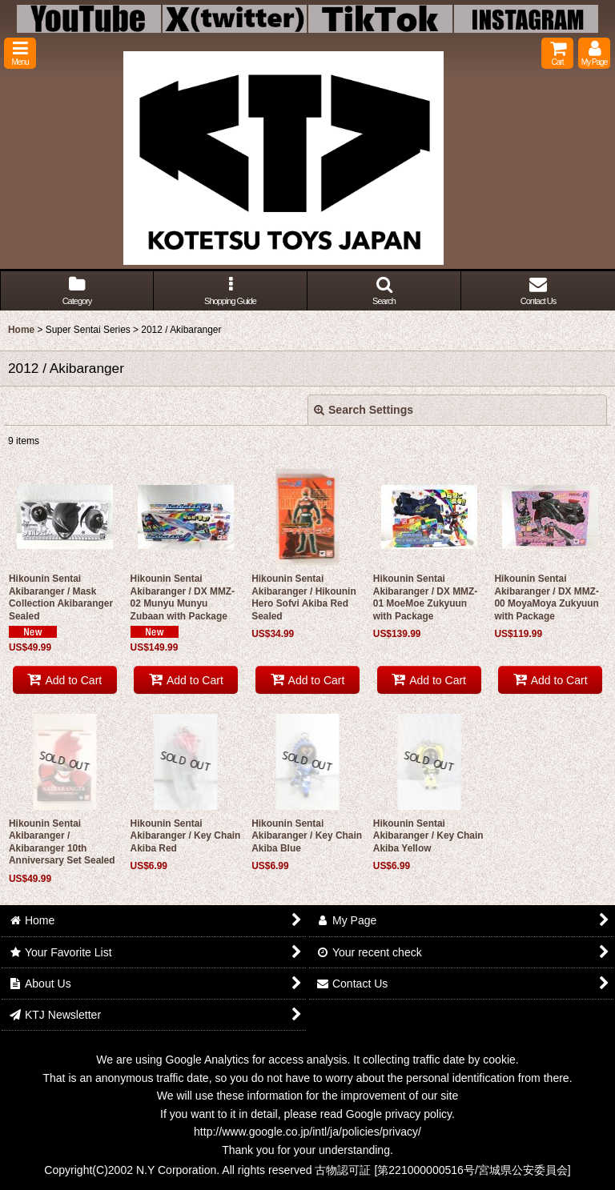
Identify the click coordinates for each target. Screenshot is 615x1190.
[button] (20, 53)
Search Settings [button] (363, 409)
